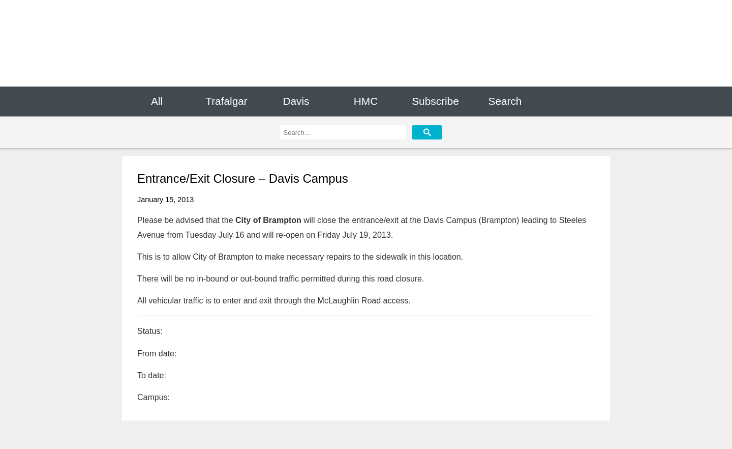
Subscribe (435, 101)
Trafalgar (226, 101)
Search (505, 101)
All (157, 101)
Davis (296, 101)
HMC (366, 101)
